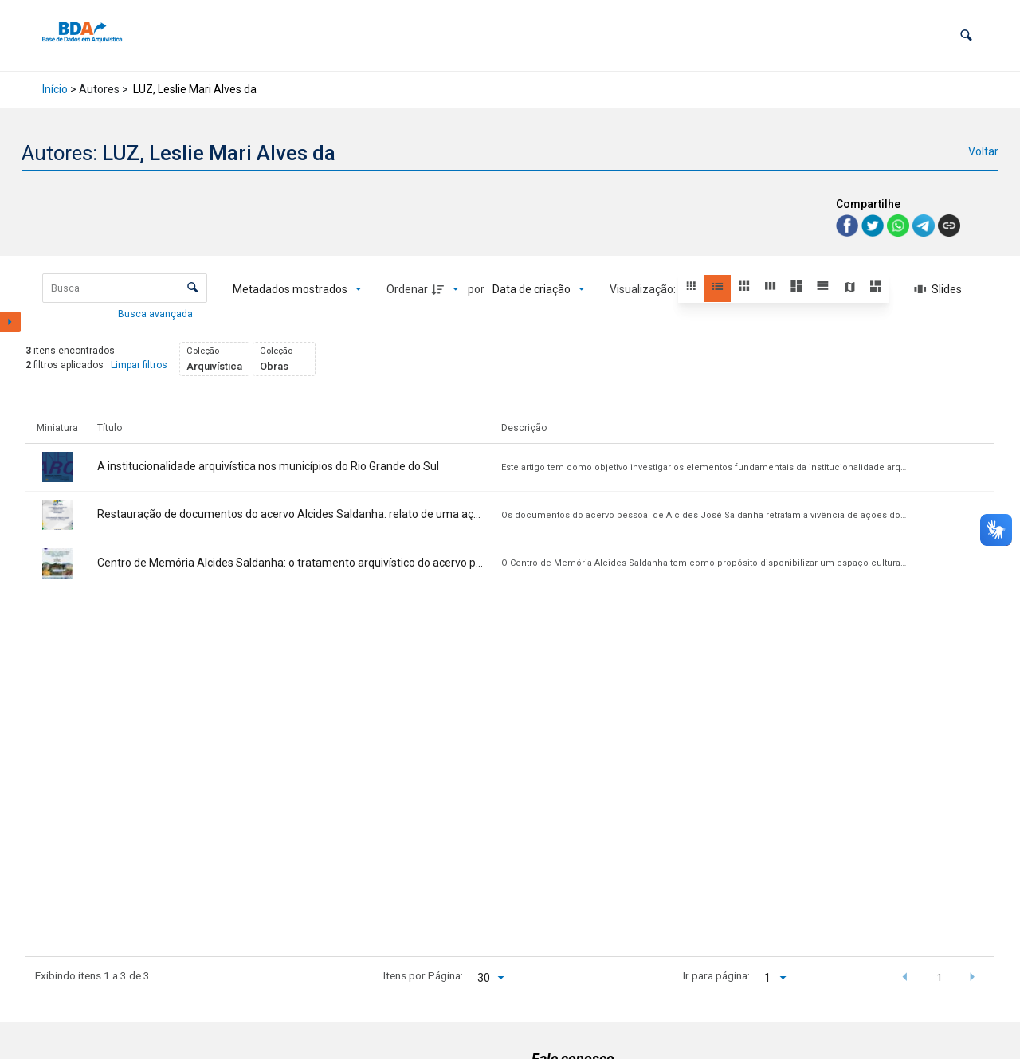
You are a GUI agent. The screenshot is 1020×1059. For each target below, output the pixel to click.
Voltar (983, 151)
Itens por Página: (423, 975)
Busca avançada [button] (156, 314)
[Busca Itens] (124, 288)
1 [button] (939, 977)
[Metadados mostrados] (297, 289)
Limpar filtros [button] (139, 365)
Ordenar (407, 289)
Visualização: (644, 289)
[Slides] (938, 289)
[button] (966, 35)
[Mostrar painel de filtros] (10, 322)
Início (55, 89)
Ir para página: (716, 975)
